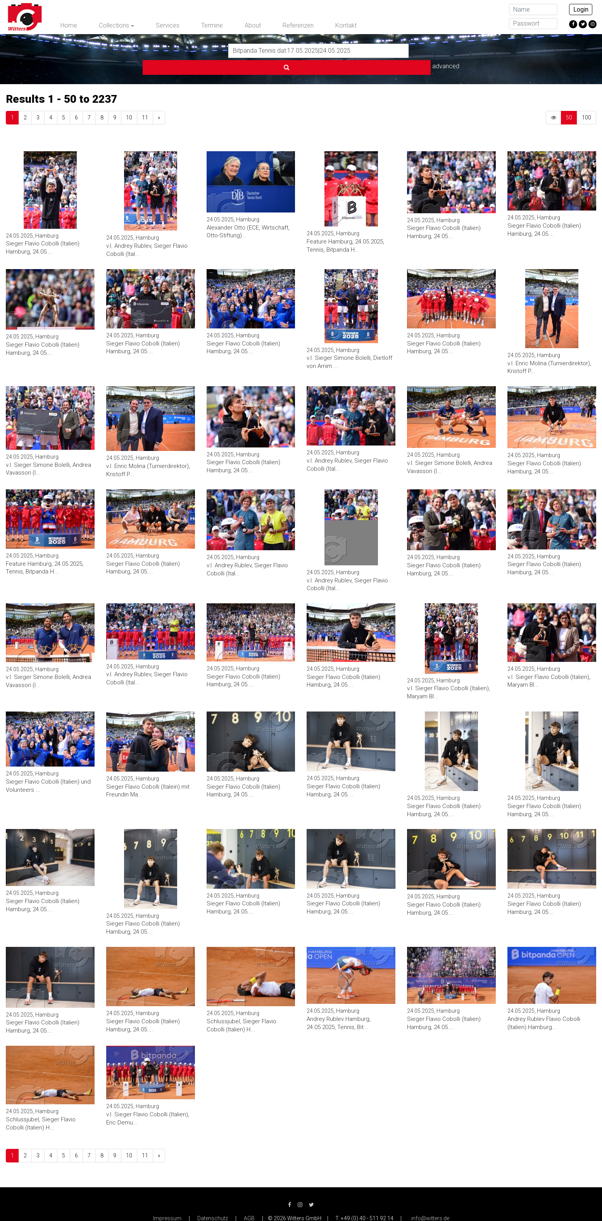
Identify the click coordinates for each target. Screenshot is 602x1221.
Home (68, 25)
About (253, 25)
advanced (428, 50)
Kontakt (346, 25)
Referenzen (298, 25)
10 (129, 101)
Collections (114, 25)
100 (586, 101)
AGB (249, 1202)
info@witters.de (430, 1202)
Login (580, 9)
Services (167, 25)
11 (145, 101)
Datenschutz (212, 1202)
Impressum (167, 1202)
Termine (212, 25)
